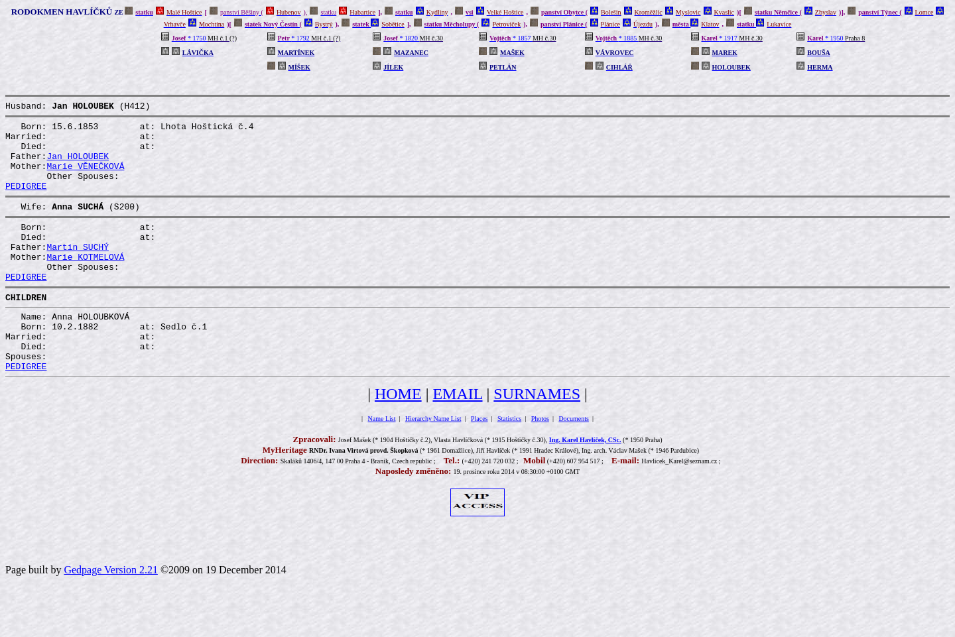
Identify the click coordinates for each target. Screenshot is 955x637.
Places (479, 462)
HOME (398, 437)
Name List (382, 462)
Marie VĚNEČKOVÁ (85, 178)
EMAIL (457, 437)
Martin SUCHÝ (77, 270)
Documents (573, 462)
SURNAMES (536, 437)
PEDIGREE (25, 201)
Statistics (509, 462)
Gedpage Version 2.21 (110, 613)
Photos (540, 462)
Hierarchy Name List (433, 462)
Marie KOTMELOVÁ (85, 282)
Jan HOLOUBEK (77, 166)
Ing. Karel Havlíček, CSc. (585, 483)
